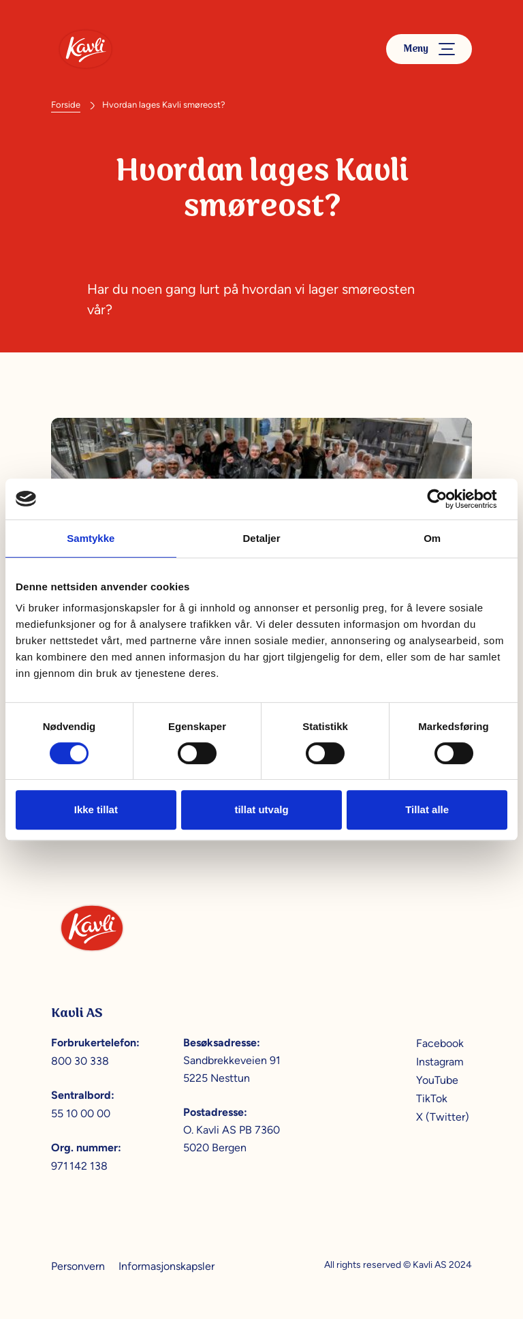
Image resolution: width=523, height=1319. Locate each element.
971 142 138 (79, 1165)
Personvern (78, 1266)
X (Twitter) (442, 1116)
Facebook (440, 1043)
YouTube (437, 1080)
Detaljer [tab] (261, 538)
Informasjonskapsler (166, 1266)
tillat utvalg (261, 809)
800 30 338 (80, 1061)
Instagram (440, 1061)
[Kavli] (85, 49)
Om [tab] (432, 538)
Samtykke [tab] (90, 538)
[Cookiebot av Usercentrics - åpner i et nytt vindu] (447, 499)
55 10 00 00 (80, 1113)
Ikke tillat (96, 809)
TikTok (431, 1098)
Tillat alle (427, 809)
